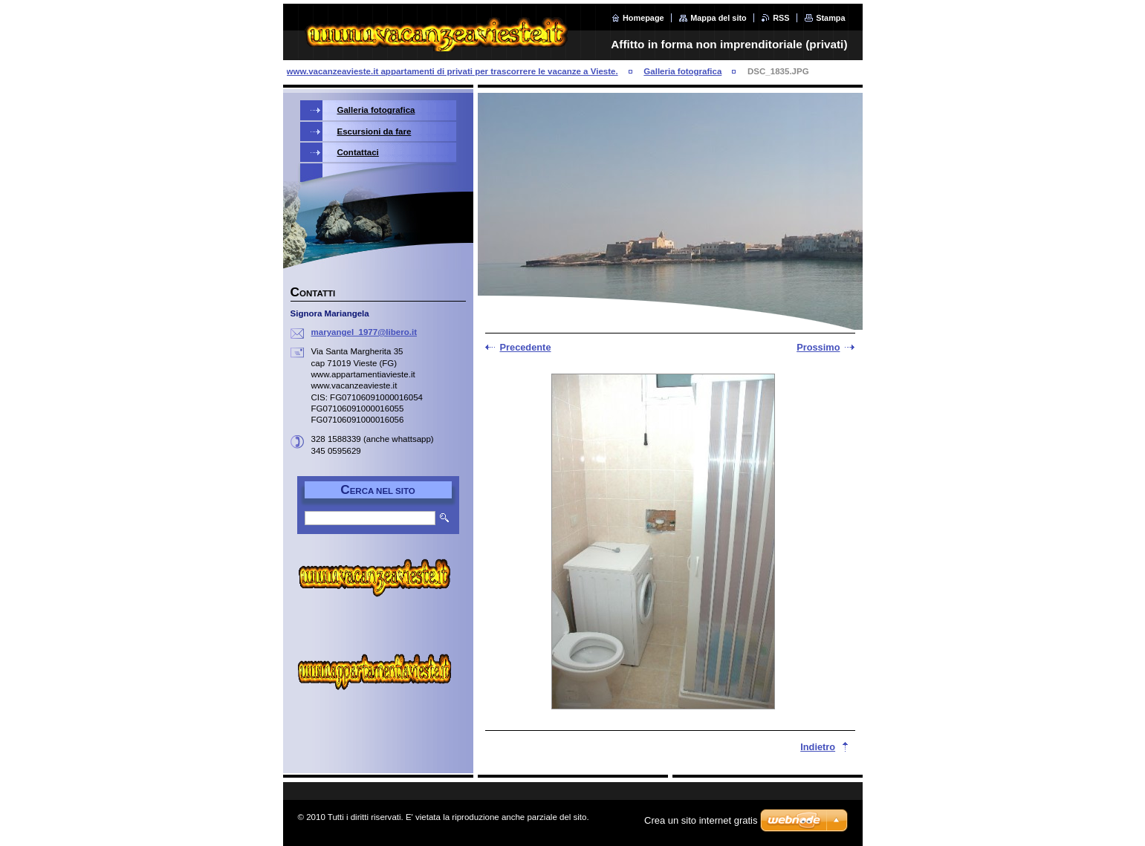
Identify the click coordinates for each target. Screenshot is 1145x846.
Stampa (830, 17)
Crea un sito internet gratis (700, 820)
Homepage (643, 17)
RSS (781, 17)
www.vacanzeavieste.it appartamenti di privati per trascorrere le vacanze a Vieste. (452, 71)
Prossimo (818, 347)
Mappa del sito (718, 17)
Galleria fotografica (682, 71)
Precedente (525, 347)
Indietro (817, 746)
